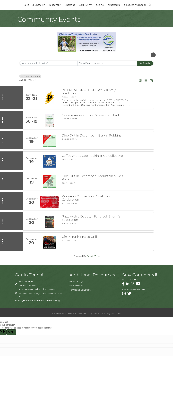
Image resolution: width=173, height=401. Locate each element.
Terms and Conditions (80, 302)
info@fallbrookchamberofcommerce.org (39, 313)
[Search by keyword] (49, 75)
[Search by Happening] (107, 75)
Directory (41, 8)
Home (12, 8)
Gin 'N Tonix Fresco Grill (79, 248)
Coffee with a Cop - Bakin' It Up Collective (92, 167)
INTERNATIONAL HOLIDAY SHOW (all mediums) (90, 103)
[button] (153, 67)
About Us (56, 8)
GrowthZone (93, 268)
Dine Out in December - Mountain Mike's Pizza (92, 189)
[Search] (86, 17)
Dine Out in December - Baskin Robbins (91, 147)
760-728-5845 (26, 293)
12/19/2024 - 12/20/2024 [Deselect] (30, 88)
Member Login (76, 293)
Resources (131, 8)
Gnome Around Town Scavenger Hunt (90, 127)
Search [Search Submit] (145, 75)
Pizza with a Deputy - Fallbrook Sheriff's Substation (91, 230)
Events (117, 8)
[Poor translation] (11, 344)
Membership (24, 8)
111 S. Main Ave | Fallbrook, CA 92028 (37, 301)
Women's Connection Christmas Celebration (86, 210)
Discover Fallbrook (153, 8)
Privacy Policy (76, 298)
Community (103, 8)
